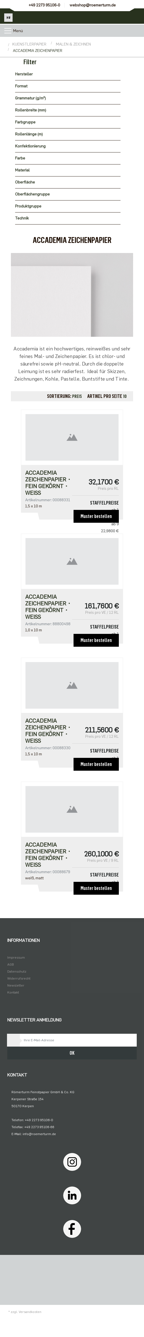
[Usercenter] (121, 16)
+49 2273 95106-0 (44, 5)
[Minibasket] (136, 16)
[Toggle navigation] (7, 30)
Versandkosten (30, 1312)
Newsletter (15, 985)
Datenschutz (16, 971)
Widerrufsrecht (18, 978)
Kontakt (13, 992)
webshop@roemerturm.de (93, 5)
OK (72, 1053)
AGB (10, 964)
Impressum (16, 957)
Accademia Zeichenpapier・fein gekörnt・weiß (48, 482)
